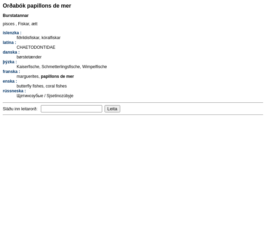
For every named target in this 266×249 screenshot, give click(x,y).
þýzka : (10, 61)
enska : (10, 81)
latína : (9, 42)
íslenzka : (12, 32)
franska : (11, 71)
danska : (11, 52)
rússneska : (14, 91)
